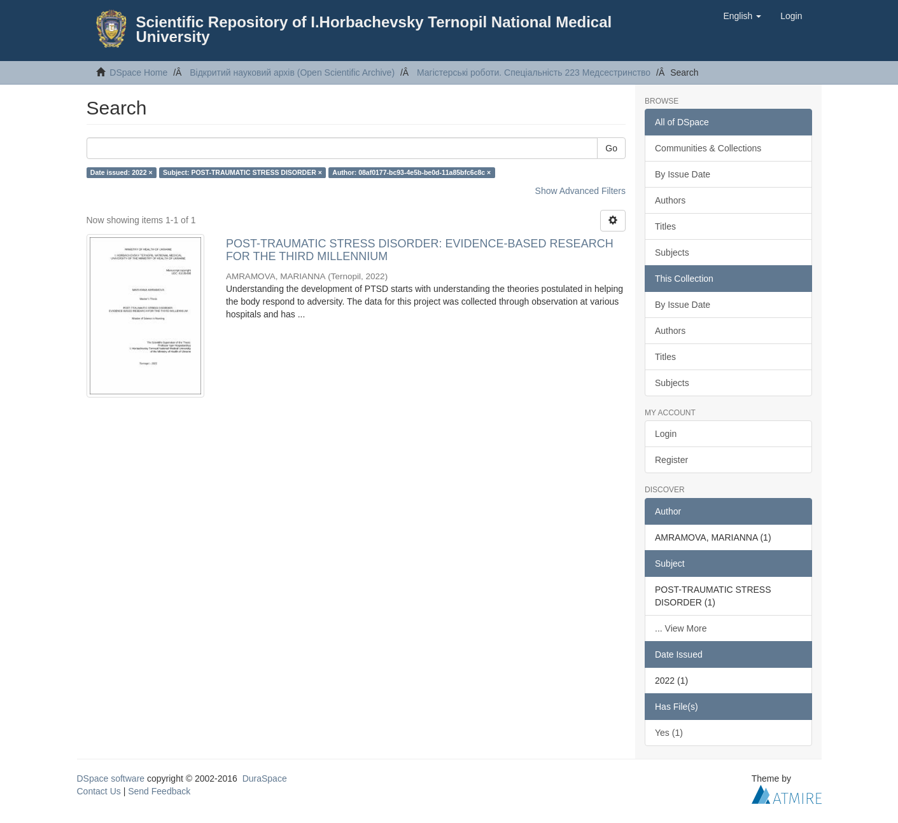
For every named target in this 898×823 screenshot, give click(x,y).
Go (611, 148)
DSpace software (111, 778)
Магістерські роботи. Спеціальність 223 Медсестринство (533, 72)
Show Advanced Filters (580, 191)
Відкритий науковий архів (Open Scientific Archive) (292, 72)
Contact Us (99, 791)
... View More (680, 628)
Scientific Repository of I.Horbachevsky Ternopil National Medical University (374, 29)
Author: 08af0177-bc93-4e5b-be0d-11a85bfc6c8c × (411, 172)
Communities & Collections (708, 148)
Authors (670, 200)
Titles (665, 226)
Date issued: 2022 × (121, 172)
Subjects (672, 252)
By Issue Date (682, 174)
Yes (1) (669, 733)
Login (666, 434)
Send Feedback (159, 791)
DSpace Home (138, 72)
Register (671, 460)
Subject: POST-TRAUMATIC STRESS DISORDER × (242, 172)
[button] (742, 16)
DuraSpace (264, 778)
